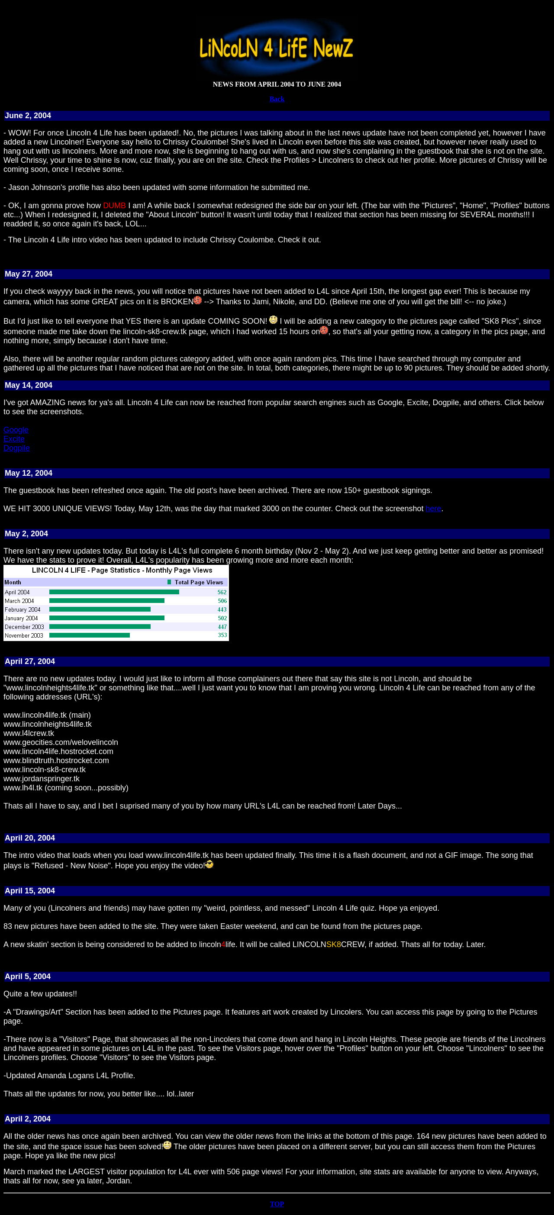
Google (16, 429)
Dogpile (16, 448)
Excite (14, 439)
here (433, 508)
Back (277, 99)
